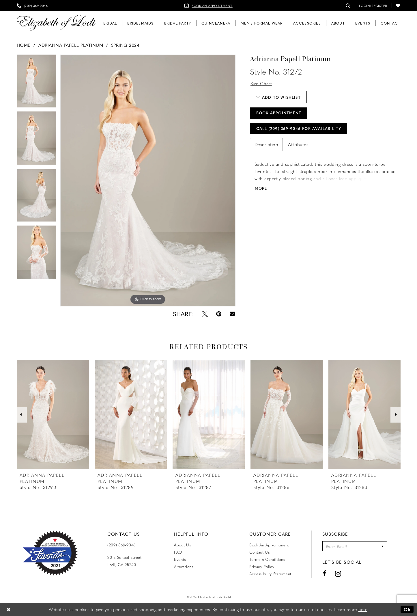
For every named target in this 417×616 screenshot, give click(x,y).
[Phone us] (32, 5)
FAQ (178, 552)
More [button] (261, 188)
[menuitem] (32, 5)
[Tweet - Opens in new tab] (204, 313)
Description (266, 144)
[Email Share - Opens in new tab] (232, 314)
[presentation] (53, 414)
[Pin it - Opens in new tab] (219, 313)
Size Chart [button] (261, 83)
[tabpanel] (37, 83)
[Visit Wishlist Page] (398, 5)
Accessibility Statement (270, 573)
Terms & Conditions (267, 559)
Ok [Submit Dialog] (407, 609)
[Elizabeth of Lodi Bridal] (56, 23)
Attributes (298, 144)
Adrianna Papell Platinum (70, 45)
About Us (182, 545)
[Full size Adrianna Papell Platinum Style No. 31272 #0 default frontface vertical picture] (148, 180)
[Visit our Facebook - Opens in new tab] (324, 573)
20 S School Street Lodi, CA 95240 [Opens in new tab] (124, 560)
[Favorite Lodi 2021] (50, 553)
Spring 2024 (125, 45)
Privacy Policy (261, 566)
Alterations (183, 566)
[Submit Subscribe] (382, 546)
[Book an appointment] (208, 5)
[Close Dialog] (8, 609)
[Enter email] (354, 546)
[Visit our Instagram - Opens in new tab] (338, 573)
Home (24, 45)
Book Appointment (278, 113)
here (362, 609)
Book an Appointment (269, 545)
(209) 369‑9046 (121, 545)
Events (180, 559)
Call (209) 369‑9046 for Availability (298, 128)
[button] (373, 5)
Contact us (259, 552)
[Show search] (348, 5)
